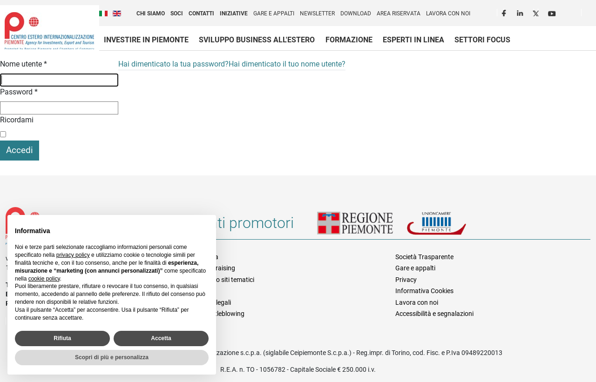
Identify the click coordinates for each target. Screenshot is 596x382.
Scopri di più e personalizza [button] (112, 357)
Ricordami (17, 119)
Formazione (348, 39)
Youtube (552, 12)
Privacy (406, 279)
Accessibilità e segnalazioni (434, 313)
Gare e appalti (273, 13)
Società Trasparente (424, 257)
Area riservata (398, 13)
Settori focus (482, 39)
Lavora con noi (448, 13)
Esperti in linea (413, 39)
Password (19, 91)
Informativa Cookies (424, 291)
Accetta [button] (161, 338)
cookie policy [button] (44, 278)
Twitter (536, 12)
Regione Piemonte (361, 226)
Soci (176, 13)
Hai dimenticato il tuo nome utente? (287, 64)
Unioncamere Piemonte (449, 226)
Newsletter (317, 13)
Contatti (201, 13)
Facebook (505, 12)
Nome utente (23, 64)
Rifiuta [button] (62, 338)
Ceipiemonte (49, 30)
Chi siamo (150, 13)
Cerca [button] (592, 14)
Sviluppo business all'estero (257, 39)
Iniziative (234, 13)
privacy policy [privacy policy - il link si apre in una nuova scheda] (73, 255)
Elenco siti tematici (227, 279)
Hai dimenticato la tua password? (173, 64)
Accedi (19, 150)
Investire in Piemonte (146, 39)
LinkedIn (521, 12)
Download (355, 13)
